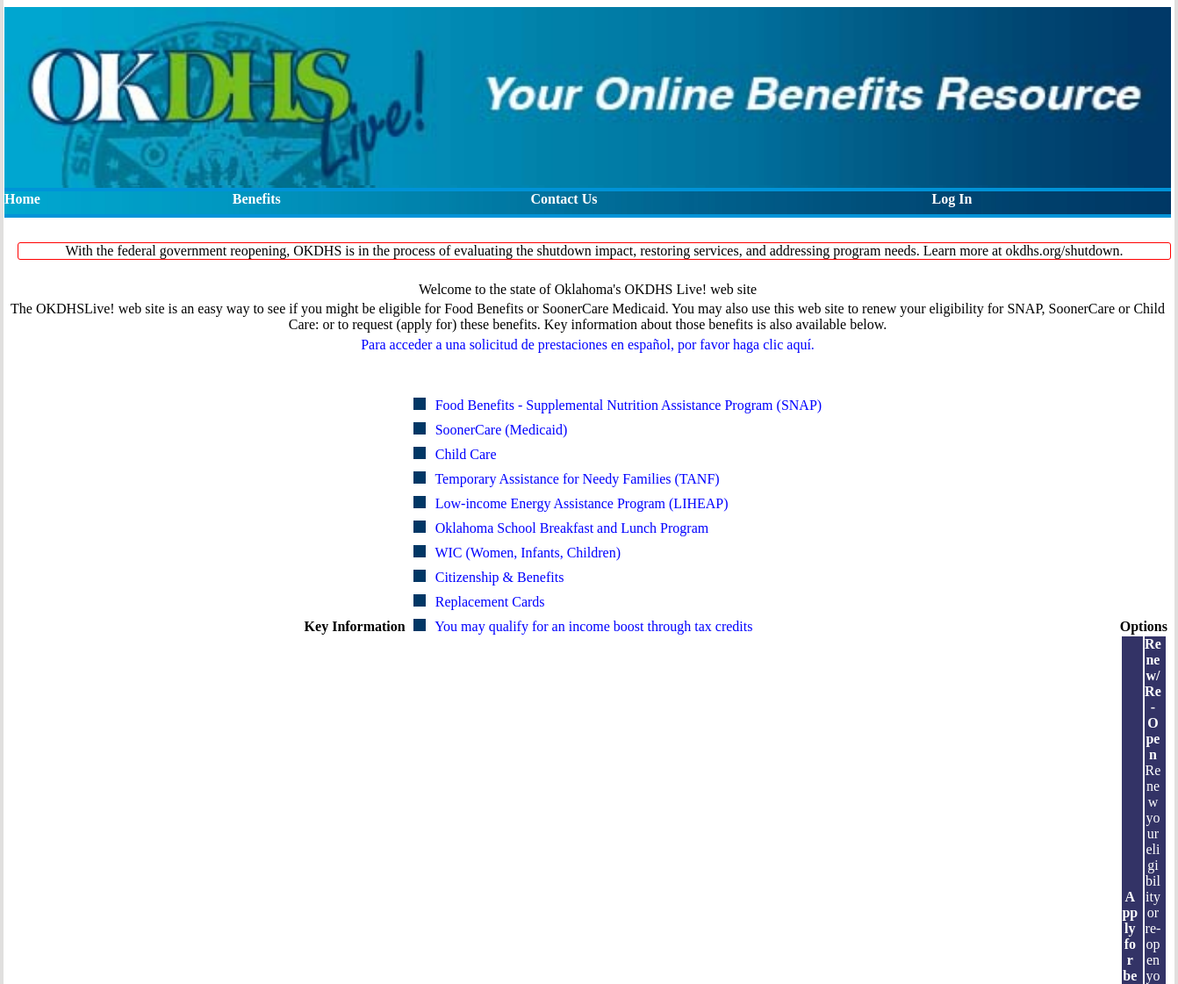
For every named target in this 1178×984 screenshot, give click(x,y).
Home (22, 198)
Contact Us (563, 198)
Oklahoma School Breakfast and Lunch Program (571, 528)
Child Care (466, 454)
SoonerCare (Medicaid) (501, 429)
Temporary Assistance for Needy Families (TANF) (577, 478)
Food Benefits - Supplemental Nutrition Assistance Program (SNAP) (628, 405)
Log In (952, 198)
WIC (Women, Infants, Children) (528, 552)
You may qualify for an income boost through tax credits (593, 626)
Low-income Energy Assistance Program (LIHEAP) (582, 503)
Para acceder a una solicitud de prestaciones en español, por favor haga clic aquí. (588, 344)
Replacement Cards (490, 601)
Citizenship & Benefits (499, 577)
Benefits (257, 198)
